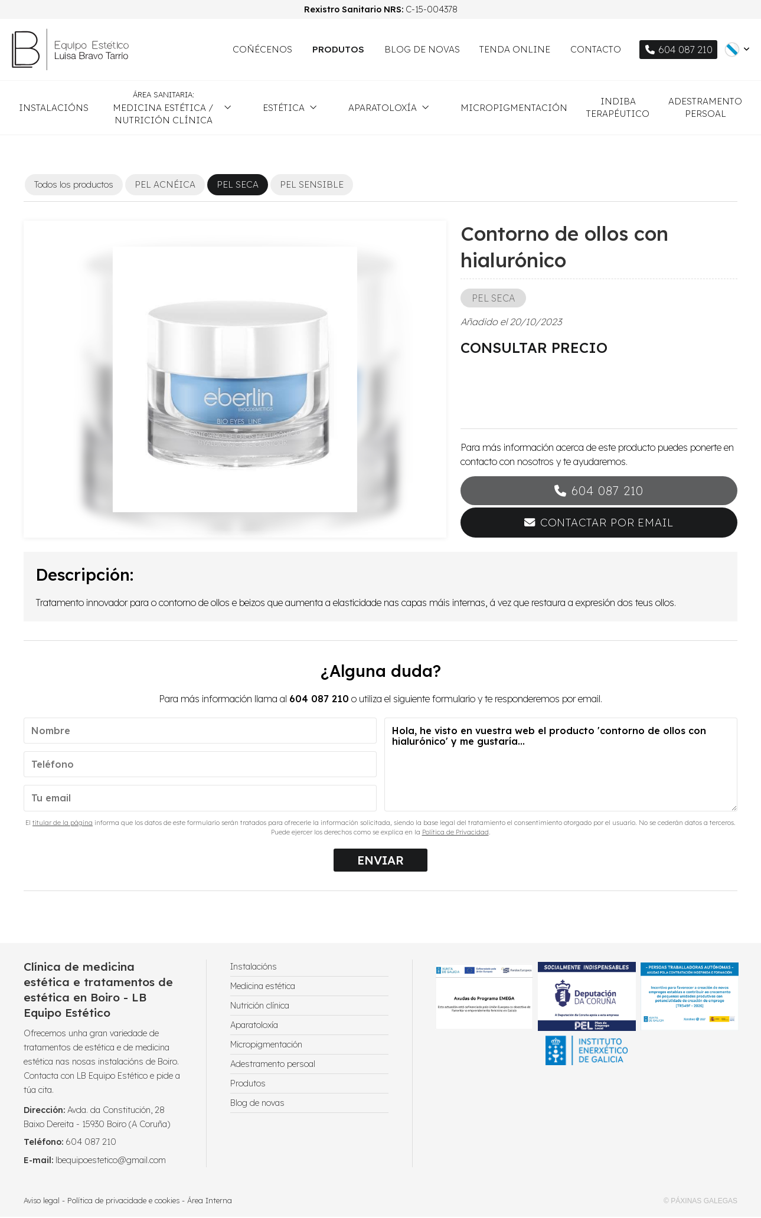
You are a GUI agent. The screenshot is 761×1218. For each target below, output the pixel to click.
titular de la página (62, 824)
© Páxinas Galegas (700, 1202)
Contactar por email (607, 524)
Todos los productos (73, 185)
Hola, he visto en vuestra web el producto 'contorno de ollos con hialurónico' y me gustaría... (560, 766)
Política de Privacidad (455, 833)
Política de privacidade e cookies (123, 1201)
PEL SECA (493, 299)
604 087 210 (607, 491)
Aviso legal (42, 1201)
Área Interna (209, 1201)
